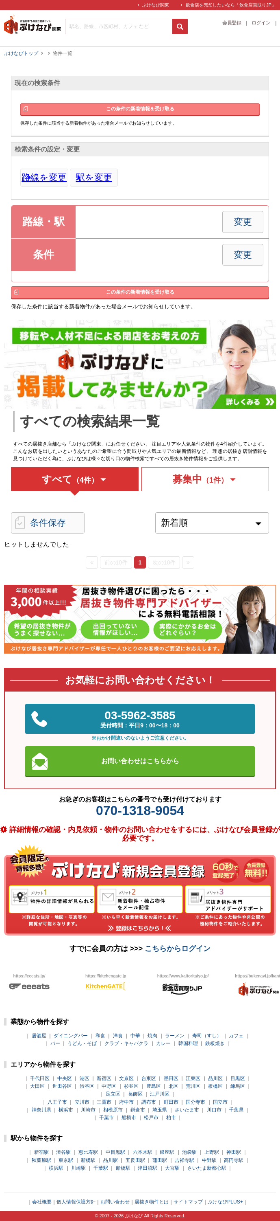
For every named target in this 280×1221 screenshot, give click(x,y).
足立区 (113, 1094)
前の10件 (116, 562)
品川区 (215, 1078)
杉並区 (131, 1086)
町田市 (171, 1102)
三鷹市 (104, 1102)
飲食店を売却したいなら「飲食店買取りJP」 (231, 4)
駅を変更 (94, 177)
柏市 (171, 1117)
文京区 (126, 1078)
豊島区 (153, 1086)
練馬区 (237, 1086)
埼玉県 (159, 1110)
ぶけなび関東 (155, 4)
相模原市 (113, 1110)
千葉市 (106, 1117)
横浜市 (66, 1110)
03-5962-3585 (140, 719)
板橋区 (215, 1086)
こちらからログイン (178, 948)
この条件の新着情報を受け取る (140, 109)
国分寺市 (195, 1102)
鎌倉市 (137, 1110)
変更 (243, 222)
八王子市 (57, 1102)
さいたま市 (187, 1110)
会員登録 (231, 23)
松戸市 (151, 1117)
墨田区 (171, 1078)
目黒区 (237, 1078)
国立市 (220, 1102)
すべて (75, 479)
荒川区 (193, 1086)
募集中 (205, 479)
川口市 (214, 1110)
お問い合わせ (115, 1202)
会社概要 (42, 1202)
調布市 (148, 1102)
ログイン (261, 23)
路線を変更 (44, 177)
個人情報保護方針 (76, 1202)
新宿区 (104, 1078)
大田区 (37, 1086)
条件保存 (48, 523)
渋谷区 (87, 1086)
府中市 (126, 1102)
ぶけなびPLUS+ (225, 1202)
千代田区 (40, 1078)
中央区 (64, 1078)
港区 (84, 1078)
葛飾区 (135, 1094)
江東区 (193, 1078)
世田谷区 (62, 1086)
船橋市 (129, 1117)
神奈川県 (41, 1110)
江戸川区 (159, 1094)
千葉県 (236, 1110)
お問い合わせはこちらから (140, 761)
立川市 (82, 1102)
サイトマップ (188, 1202)
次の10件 (164, 562)
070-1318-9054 (140, 810)
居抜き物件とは (152, 1202)
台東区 (148, 1078)
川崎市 (88, 1110)
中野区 (109, 1086)
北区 (173, 1086)
